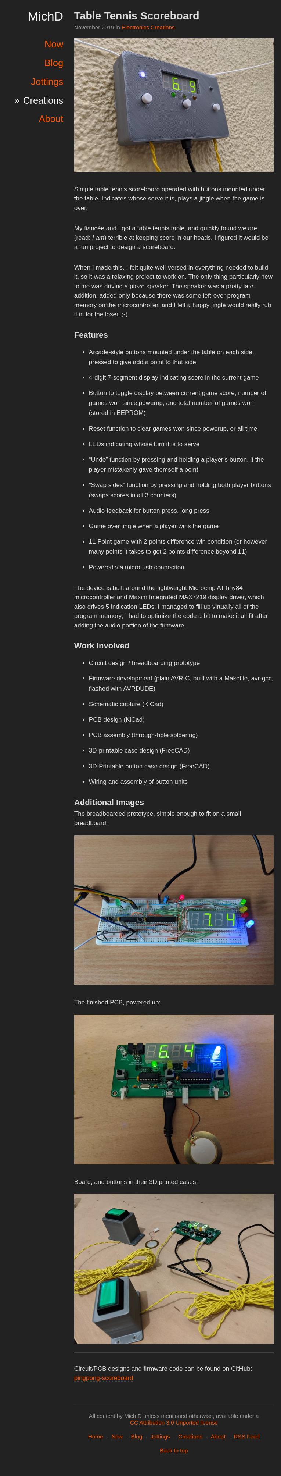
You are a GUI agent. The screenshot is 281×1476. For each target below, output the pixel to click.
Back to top (174, 1450)
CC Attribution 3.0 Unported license (174, 1422)
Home (95, 1436)
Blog (53, 63)
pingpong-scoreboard (103, 1377)
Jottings (47, 82)
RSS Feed (247, 1436)
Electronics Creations (148, 27)
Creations (43, 100)
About (51, 119)
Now (53, 44)
